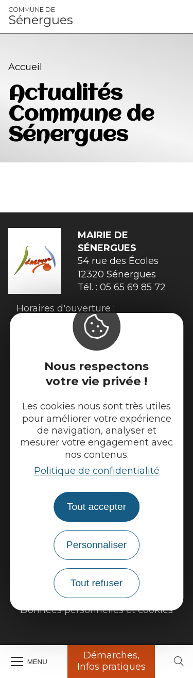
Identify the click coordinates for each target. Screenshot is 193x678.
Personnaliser (96, 544)
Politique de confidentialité (97, 470)
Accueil (25, 67)
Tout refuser (96, 582)
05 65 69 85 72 (133, 287)
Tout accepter (96, 506)
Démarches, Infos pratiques (111, 661)
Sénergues (40, 16)
